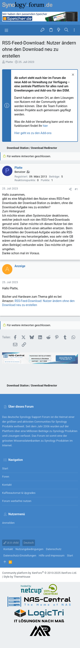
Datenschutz (53, 549)
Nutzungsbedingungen (29, 549)
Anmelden (8, 522)
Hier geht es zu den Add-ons (33, 133)
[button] (6, 30)
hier (45, 125)
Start (5, 468)
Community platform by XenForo (39, 572)
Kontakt (7, 484)
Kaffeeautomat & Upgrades (18, 492)
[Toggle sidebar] (74, 30)
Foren (5, 476)
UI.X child (11, 542)
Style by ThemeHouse (16, 576)
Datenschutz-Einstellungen (19, 555)
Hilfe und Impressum (51, 555)
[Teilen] (70, 189)
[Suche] (66, 30)
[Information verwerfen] (72, 75)
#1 (76, 189)
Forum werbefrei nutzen (16, 501)
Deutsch (29, 542)
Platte (9, 62)
